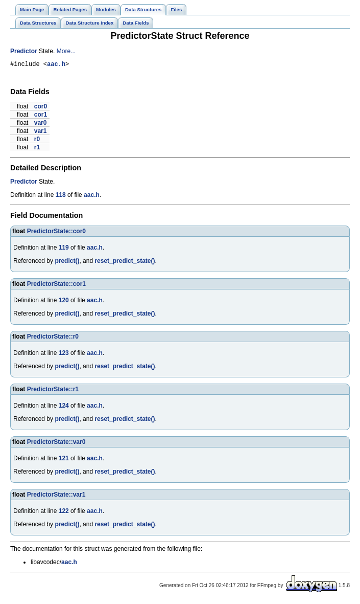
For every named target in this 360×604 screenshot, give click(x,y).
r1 (37, 148)
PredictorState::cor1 (56, 285)
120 (64, 301)
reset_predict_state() (124, 262)
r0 (37, 140)
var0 (40, 124)
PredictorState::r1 (53, 390)
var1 (40, 132)
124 (64, 407)
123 (64, 354)
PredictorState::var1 (56, 496)
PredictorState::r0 (53, 338)
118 (61, 196)
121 (64, 459)
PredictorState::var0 (56, 443)
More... (66, 51)
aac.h (56, 65)
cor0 (40, 107)
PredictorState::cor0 (56, 232)
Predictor (23, 51)
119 (64, 249)
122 (64, 512)
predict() (67, 262)
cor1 (40, 116)
